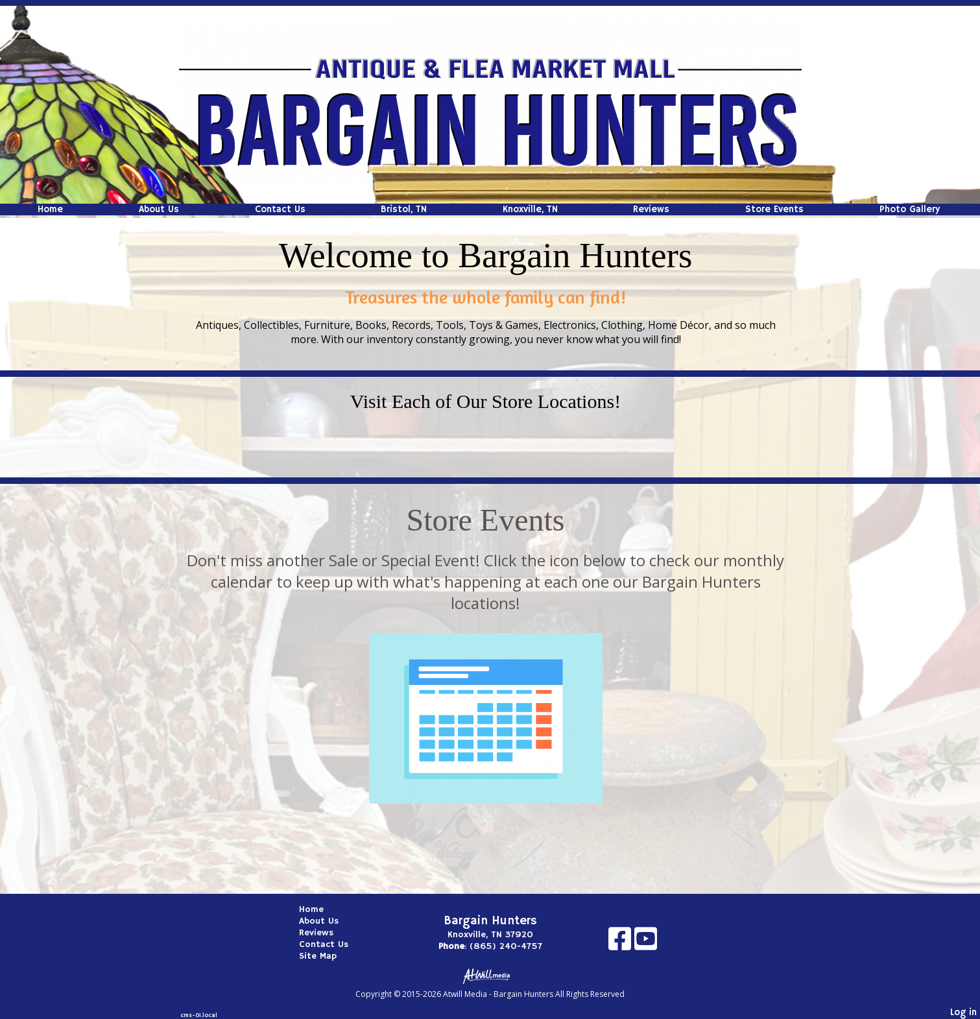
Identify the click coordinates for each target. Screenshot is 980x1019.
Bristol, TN (404, 209)
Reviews (651, 209)
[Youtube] (645, 943)
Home (50, 209)
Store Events (774, 209)
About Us (159, 209)
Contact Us (280, 209)
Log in (963, 1012)
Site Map (327, 956)
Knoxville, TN (530, 209)
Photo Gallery (909, 209)
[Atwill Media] (490, 975)
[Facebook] (621, 943)
